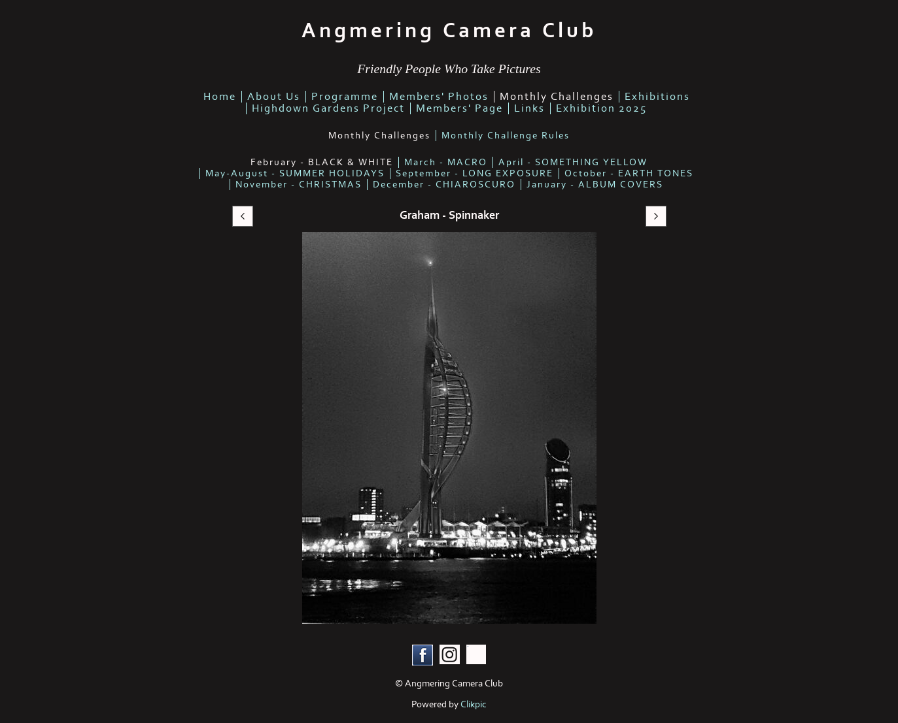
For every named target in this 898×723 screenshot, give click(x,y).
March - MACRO (445, 162)
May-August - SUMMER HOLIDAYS (295, 173)
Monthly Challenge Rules (505, 135)
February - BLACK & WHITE (321, 162)
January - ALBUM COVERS (595, 184)
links (529, 108)
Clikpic (473, 704)
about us (273, 97)
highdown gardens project (328, 108)
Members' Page (459, 108)
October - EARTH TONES (628, 173)
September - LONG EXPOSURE (474, 173)
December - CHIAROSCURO (444, 184)
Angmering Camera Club (449, 30)
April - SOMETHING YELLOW (573, 162)
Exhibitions (657, 97)
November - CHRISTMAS (298, 184)
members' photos (439, 97)
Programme (344, 97)
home (219, 97)
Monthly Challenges (556, 97)
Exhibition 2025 (601, 108)
